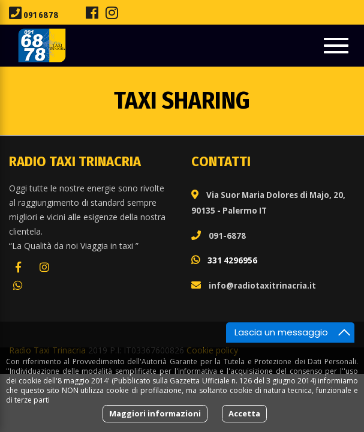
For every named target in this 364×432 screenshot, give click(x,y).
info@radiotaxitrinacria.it (262, 285)
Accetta (244, 413)
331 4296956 (232, 260)
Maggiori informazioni (155, 413)
